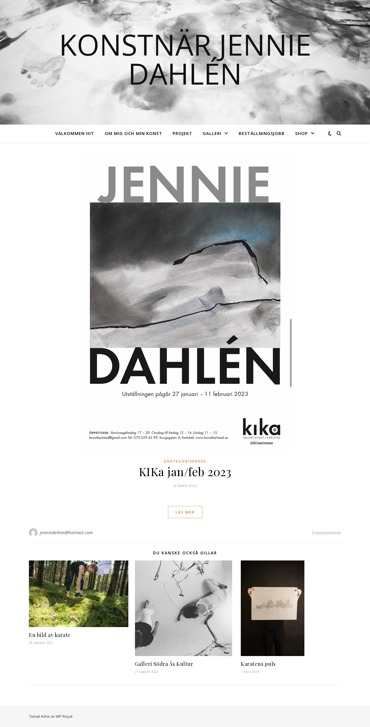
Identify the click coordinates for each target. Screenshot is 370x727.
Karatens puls (258, 663)
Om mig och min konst (133, 133)
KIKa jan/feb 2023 (185, 471)
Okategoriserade (185, 461)
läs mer (185, 512)
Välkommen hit (74, 133)
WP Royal (64, 716)
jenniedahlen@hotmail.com (66, 532)
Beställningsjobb (262, 133)
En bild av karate (50, 634)
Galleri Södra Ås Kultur (164, 663)
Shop (301, 133)
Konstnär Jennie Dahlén (185, 59)
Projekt (182, 133)
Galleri (212, 133)
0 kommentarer (326, 533)
